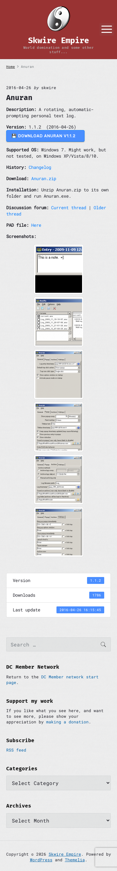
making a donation (67, 721)
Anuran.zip (43, 178)
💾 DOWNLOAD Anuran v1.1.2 (45, 136)
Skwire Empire (65, 854)
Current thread (68, 207)
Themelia (75, 859)
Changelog (40, 167)
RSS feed (16, 749)
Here (36, 225)
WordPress (41, 859)
